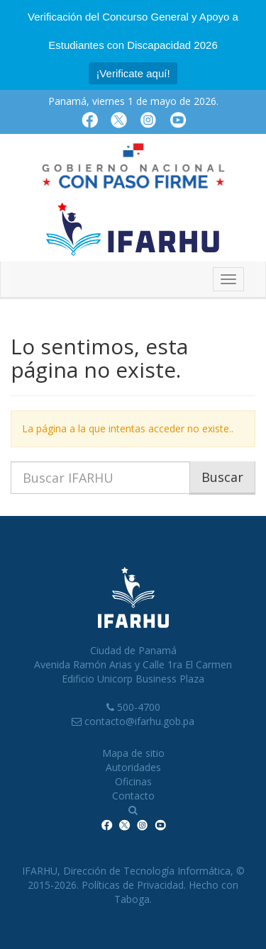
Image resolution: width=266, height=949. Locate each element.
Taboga (132, 899)
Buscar (222, 476)
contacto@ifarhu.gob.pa (139, 721)
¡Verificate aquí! (133, 73)
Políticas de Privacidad (133, 885)
